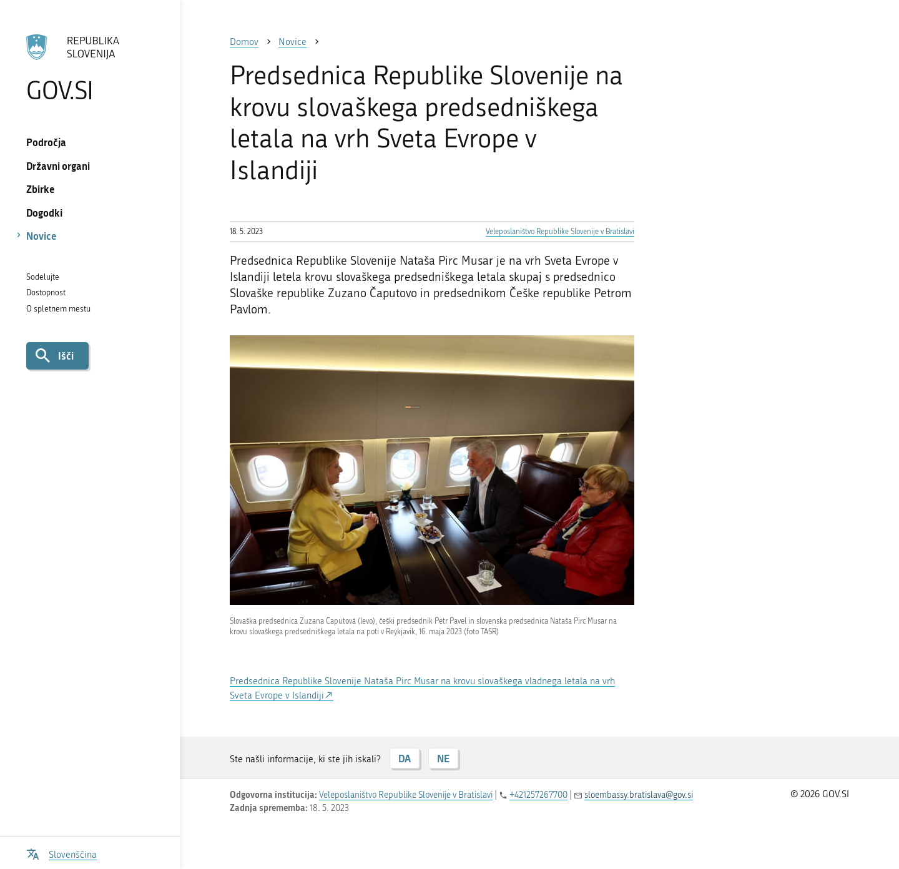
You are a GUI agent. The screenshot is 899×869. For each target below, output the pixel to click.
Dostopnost (46, 292)
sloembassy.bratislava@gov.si (638, 795)
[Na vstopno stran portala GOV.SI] (89, 68)
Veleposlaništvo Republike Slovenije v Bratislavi (560, 231)
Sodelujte (42, 277)
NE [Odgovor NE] (443, 758)
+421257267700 (538, 795)
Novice (41, 235)
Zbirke (40, 189)
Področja (46, 142)
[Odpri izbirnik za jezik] (61, 853)
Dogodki (44, 212)
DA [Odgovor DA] (404, 758)
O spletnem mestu (58, 308)
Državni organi (58, 166)
